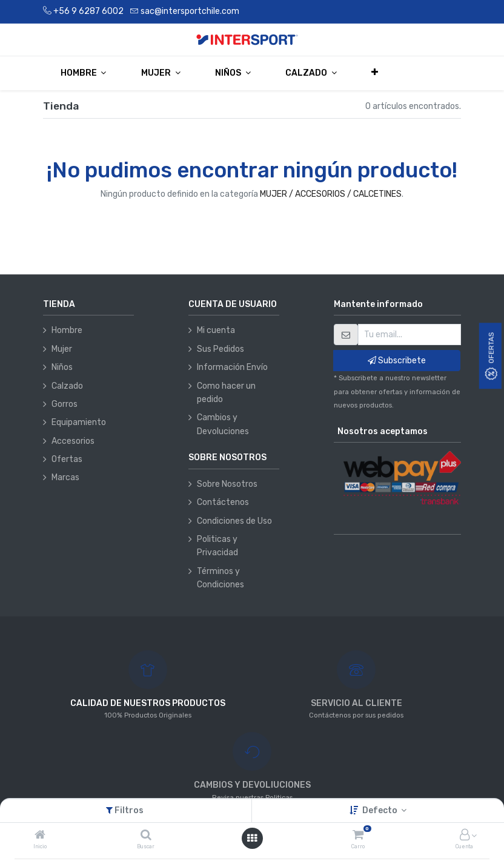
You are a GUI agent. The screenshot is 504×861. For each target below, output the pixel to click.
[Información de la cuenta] (464, 836)
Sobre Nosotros (227, 484)
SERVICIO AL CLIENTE (356, 703)
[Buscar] (146, 836)
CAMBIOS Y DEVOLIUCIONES (252, 785)
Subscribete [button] (397, 360)
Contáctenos (223, 502)
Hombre (66, 330)
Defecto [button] (380, 810)
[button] (375, 72)
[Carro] (358, 836)
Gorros (64, 404)
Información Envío (232, 367)
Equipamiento (78, 422)
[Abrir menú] (252, 838)
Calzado (67, 386)
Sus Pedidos (220, 349)
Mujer (61, 349)
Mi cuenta (216, 330)
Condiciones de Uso (234, 521)
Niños (62, 367)
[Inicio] (40, 836)
